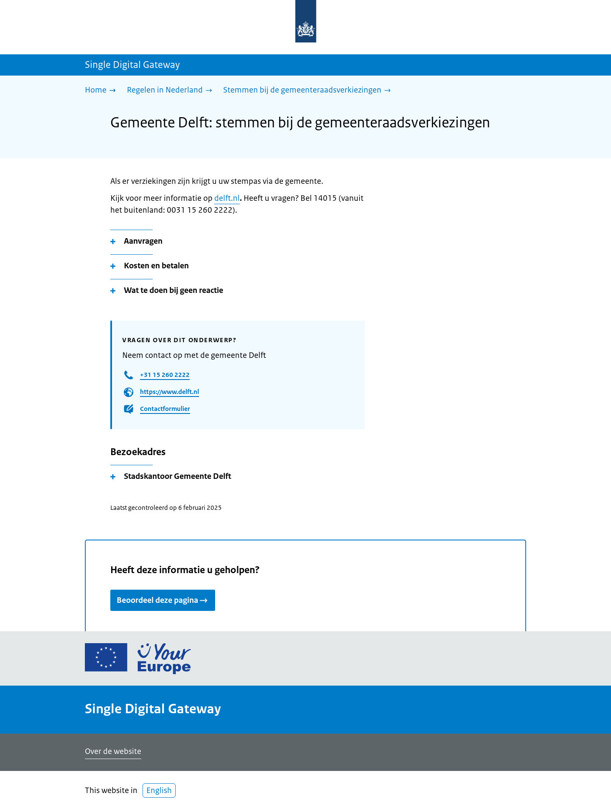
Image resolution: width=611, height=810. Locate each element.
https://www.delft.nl (169, 392)
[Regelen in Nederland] (171, 90)
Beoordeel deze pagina (163, 600)
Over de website (113, 751)
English (159, 790)
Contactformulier (165, 409)
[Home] (102, 90)
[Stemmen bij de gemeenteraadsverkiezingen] (309, 90)
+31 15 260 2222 (165, 375)
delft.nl (227, 198)
